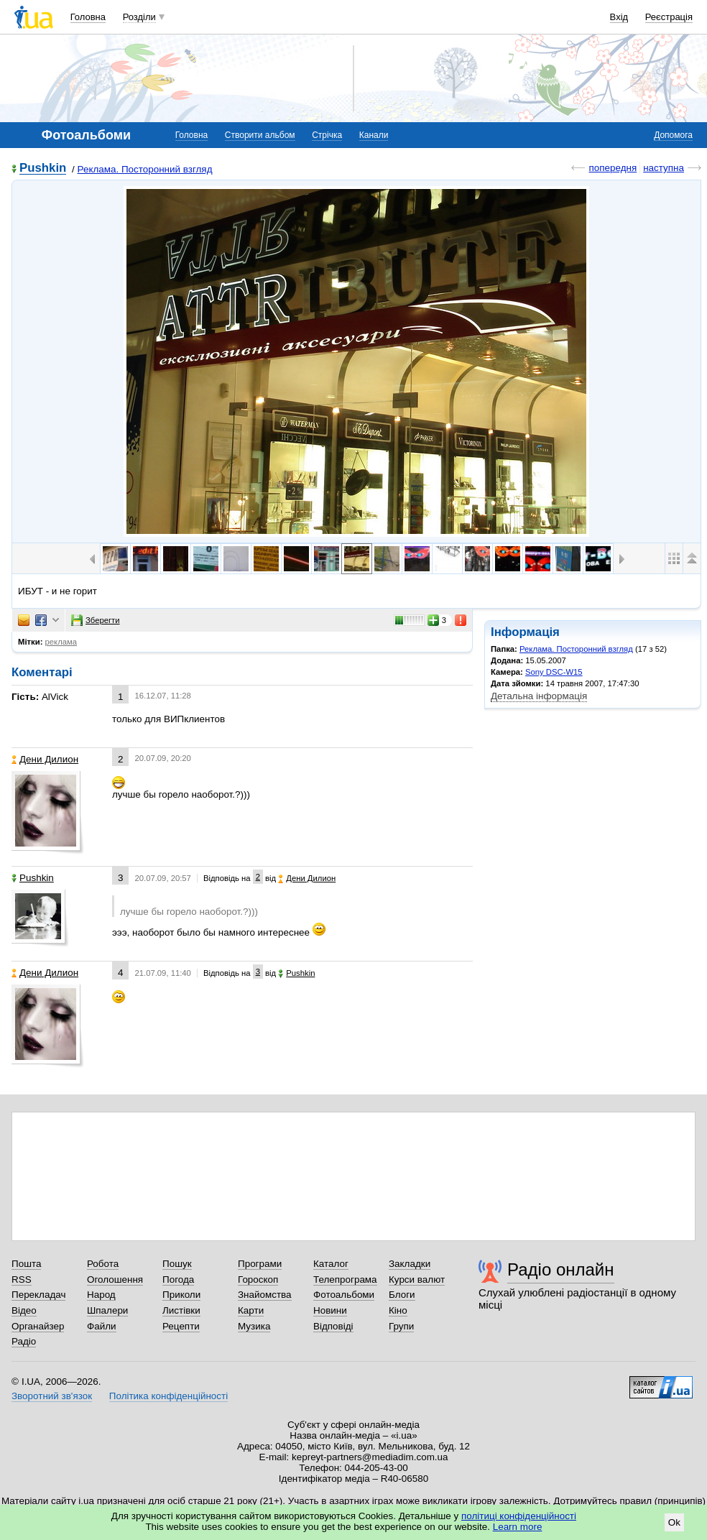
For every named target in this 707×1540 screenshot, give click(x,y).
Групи (401, 1326)
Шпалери (107, 1310)
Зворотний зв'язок (51, 1396)
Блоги (402, 1294)
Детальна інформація (539, 696)
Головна (88, 16)
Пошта (26, 1263)
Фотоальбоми (343, 1294)
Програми (260, 1263)
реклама (61, 641)
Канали (374, 135)
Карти (251, 1310)
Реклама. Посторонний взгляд (145, 169)
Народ (101, 1294)
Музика (254, 1326)
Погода (178, 1279)
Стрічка (327, 135)
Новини (330, 1310)
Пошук (177, 1263)
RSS (21, 1279)
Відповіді (333, 1326)
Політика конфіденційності (168, 1396)
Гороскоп (258, 1279)
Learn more (517, 1526)
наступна (663, 167)
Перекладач (38, 1294)
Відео (24, 1310)
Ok (674, 1522)
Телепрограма (345, 1279)
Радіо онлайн (560, 1269)
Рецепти (181, 1326)
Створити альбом (260, 135)
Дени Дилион (44, 759)
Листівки (181, 1310)
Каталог (330, 1263)
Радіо (23, 1341)
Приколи (181, 1294)
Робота (103, 1263)
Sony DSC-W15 (554, 672)
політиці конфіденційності (518, 1516)
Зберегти (95, 620)
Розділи (139, 16)
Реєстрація (669, 16)
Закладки (409, 1263)
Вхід (619, 16)
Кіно (398, 1310)
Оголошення (115, 1279)
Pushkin (42, 168)
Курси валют (417, 1279)
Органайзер (37, 1326)
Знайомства (265, 1294)
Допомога (673, 135)
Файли (101, 1326)
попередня (612, 167)
